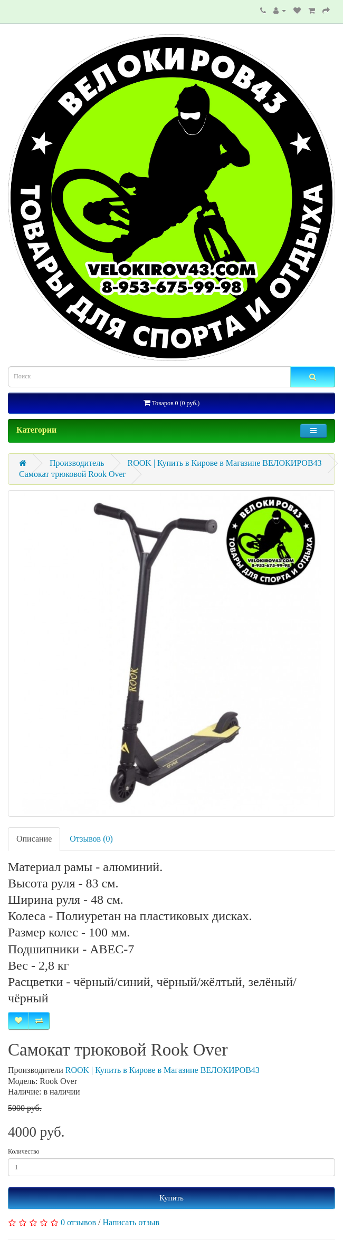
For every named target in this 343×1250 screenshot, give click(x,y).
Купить (171, 1198)
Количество (23, 1151)
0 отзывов (78, 1222)
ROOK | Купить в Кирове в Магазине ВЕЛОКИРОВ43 (225, 462)
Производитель (77, 462)
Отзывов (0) (91, 838)
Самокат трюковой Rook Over (72, 474)
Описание (34, 838)
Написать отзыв (131, 1222)
